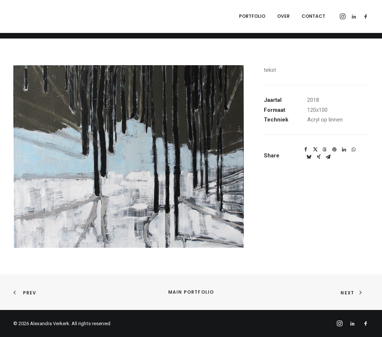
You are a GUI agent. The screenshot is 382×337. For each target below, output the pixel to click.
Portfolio (252, 19)
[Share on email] (328, 157)
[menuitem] (252, 19)
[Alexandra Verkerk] (89, 19)
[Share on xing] (318, 157)
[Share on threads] (324, 149)
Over (283, 19)
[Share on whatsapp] (353, 149)
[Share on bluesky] (309, 157)
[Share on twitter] (315, 149)
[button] (343, 19)
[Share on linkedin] (344, 149)
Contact (313, 19)
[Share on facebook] (305, 149)
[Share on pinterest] (334, 149)
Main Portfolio (191, 292)
